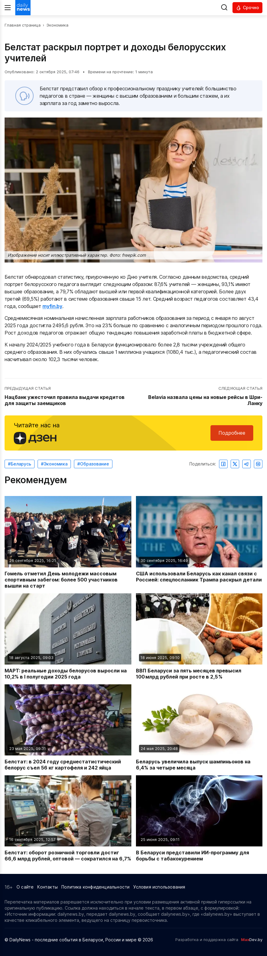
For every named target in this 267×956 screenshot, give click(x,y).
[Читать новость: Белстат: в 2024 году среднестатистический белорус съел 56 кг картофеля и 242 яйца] (68, 727)
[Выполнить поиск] (224, 8)
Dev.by (251, 939)
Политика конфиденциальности (95, 886)
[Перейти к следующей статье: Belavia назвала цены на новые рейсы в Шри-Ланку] (198, 396)
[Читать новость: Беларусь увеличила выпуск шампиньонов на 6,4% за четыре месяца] (199, 727)
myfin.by (52, 306)
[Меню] (8, 7)
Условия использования (159, 886)
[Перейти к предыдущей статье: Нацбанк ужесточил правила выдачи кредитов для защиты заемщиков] (68, 396)
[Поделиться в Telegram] (246, 464)
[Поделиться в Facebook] (223, 464)
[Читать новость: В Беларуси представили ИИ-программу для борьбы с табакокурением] (199, 818)
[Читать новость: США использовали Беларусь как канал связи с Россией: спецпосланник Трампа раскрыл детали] (199, 542)
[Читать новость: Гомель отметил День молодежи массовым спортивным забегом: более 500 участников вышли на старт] (68, 542)
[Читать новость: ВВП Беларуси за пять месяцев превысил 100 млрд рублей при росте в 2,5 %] (199, 636)
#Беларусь (19, 463)
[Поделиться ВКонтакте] (258, 464)
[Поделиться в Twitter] (235, 464)
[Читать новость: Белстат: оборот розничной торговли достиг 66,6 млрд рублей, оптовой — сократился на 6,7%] (68, 818)
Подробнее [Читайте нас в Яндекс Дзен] (231, 433)
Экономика (57, 25)
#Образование (93, 463)
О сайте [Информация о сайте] (25, 886)
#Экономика (54, 463)
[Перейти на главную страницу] (23, 7)
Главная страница (23, 25)
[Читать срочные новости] (247, 7)
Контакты (47, 886)
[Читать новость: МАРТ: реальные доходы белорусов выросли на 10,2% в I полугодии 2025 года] (68, 636)
